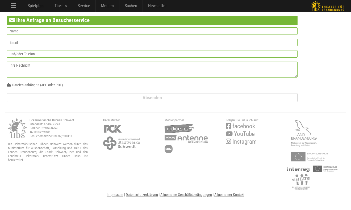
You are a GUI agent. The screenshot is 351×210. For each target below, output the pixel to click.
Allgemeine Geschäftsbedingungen (186, 194)
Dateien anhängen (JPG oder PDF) (35, 85)
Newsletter (157, 5)
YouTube (240, 134)
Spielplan (36, 5)
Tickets (61, 5)
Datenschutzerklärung (142, 194)
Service (84, 5)
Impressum (115, 194)
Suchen (131, 5)
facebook (240, 126)
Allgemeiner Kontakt (229, 194)
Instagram (241, 141)
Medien (107, 5)
